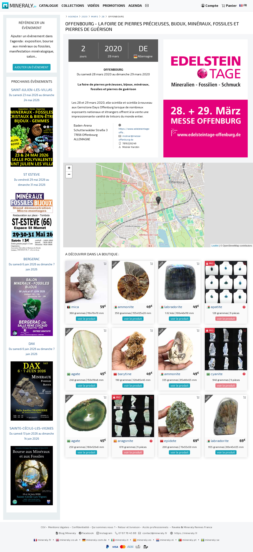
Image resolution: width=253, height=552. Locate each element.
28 (103, 16)
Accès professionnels (155, 527)
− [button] (69, 175)
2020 (85, 16)
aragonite (123, 440)
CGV (43, 527)
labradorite (171, 306)
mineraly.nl (165, 539)
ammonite (124, 306)
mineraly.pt (187, 539)
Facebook (86, 532)
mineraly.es (142, 539)
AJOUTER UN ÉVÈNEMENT (32, 67)
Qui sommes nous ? (103, 527)
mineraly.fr (43, 539)
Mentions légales (58, 527)
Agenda (73, 16)
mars (94, 16)
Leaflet (215, 245)
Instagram (104, 532)
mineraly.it (120, 539)
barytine (122, 374)
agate (73, 374)
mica (73, 306)
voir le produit (86, 318)
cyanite (215, 374)
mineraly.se (210, 539)
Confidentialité (80, 527)
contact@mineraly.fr (154, 532)
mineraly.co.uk (67, 539)
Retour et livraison (129, 527)
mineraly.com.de (94, 539)
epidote (168, 440)
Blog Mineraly (66, 532)
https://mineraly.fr (185, 532)
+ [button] (69, 168)
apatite (214, 306)
